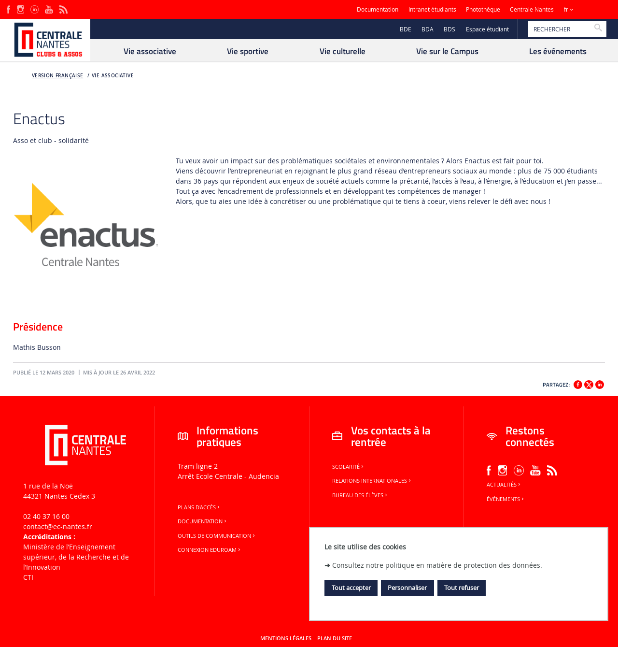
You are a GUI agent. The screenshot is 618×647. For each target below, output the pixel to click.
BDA (427, 29)
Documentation (377, 9)
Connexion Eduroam (210, 549)
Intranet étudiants (432, 9)
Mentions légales (285, 638)
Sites (591, 9)
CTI (28, 577)
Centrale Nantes (532, 9)
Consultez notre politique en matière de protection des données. (437, 565)
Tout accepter (351, 587)
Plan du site (334, 638)
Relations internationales (372, 480)
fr (566, 9)
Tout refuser (461, 587)
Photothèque (483, 9)
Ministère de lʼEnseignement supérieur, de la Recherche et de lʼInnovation (76, 557)
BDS (449, 29)
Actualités (504, 484)
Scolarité (348, 466)
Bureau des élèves (360, 495)
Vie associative (113, 75)
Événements (506, 499)
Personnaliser (407, 587)
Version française (58, 75)
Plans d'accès (199, 507)
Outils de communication (217, 535)
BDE (405, 29)
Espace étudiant (487, 29)
